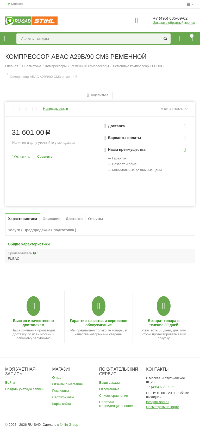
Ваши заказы (109, 382)
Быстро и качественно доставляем (33, 323)
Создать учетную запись (24, 389)
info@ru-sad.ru (157, 402)
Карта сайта (61, 404)
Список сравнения (113, 396)
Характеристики (22, 219)
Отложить (21, 157)
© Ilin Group (69, 425)
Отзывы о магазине (67, 384)
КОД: (164, 109)
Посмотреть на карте (162, 407)
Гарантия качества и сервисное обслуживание (98, 323)
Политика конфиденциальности (116, 404)
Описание (51, 219)
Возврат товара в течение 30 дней (164, 323)
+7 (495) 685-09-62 (173, 18)
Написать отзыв (55, 109)
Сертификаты (63, 397)
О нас (56, 378)
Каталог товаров (4, 38)
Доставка (74, 219)
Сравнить (43, 156)
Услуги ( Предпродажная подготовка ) (42, 230)
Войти (10, 382)
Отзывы (95, 219)
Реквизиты (60, 391)
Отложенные (109, 389)
